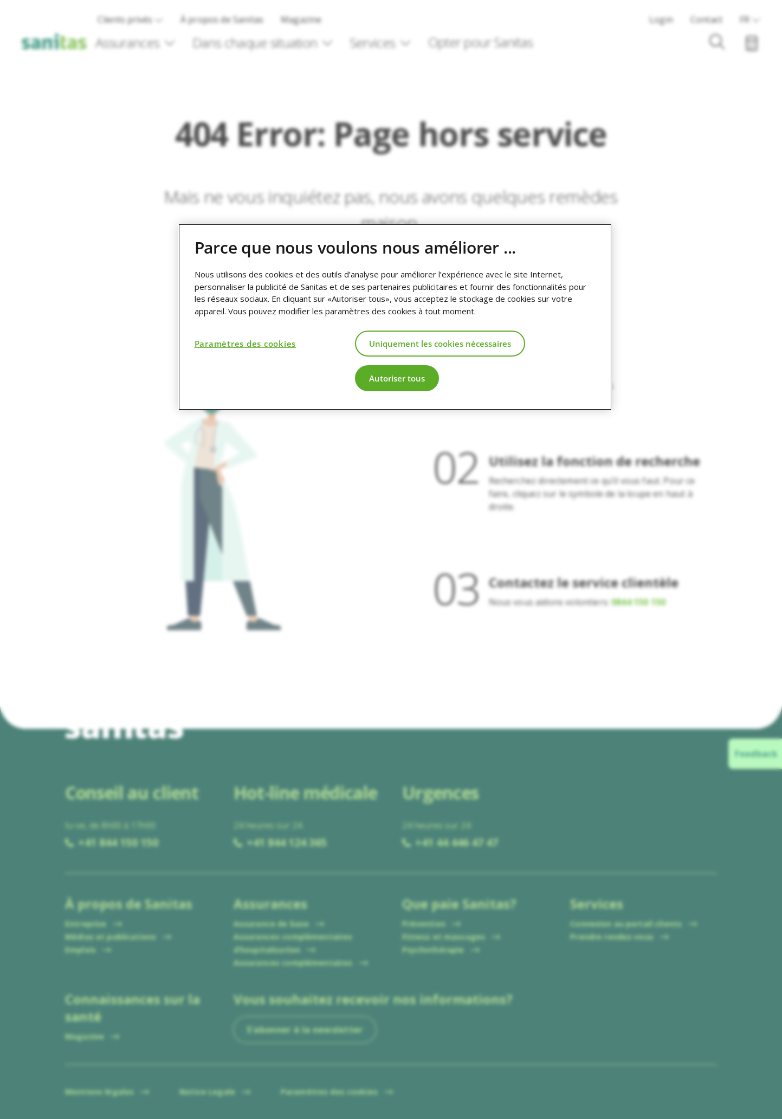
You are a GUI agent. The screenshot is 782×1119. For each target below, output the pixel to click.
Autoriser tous (397, 378)
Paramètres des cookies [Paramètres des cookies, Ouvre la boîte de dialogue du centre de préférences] (245, 343)
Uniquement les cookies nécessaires (440, 343)
